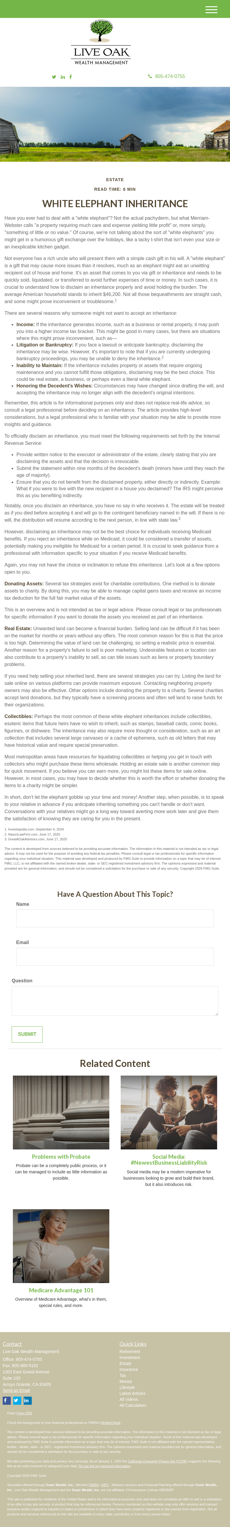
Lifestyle (127, 1387)
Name (22, 904)
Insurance (128, 1369)
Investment (129, 1357)
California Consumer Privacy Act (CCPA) (157, 1461)
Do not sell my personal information (104, 1466)
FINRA (93, 1485)
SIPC (105, 1485)
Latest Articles (132, 1393)
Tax (122, 1375)
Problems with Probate (61, 1156)
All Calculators (132, 1405)
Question (22, 980)
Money (125, 1381)
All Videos (128, 1399)
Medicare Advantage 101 (61, 1290)
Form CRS (24, 1413)
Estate (125, 1363)
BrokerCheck (111, 1422)
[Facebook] (70, 77)
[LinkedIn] (63, 77)
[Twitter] (54, 77)
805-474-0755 (166, 76)
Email (22, 942)
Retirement (129, 1351)
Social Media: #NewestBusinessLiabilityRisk (169, 1159)
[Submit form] (27, 1034)
